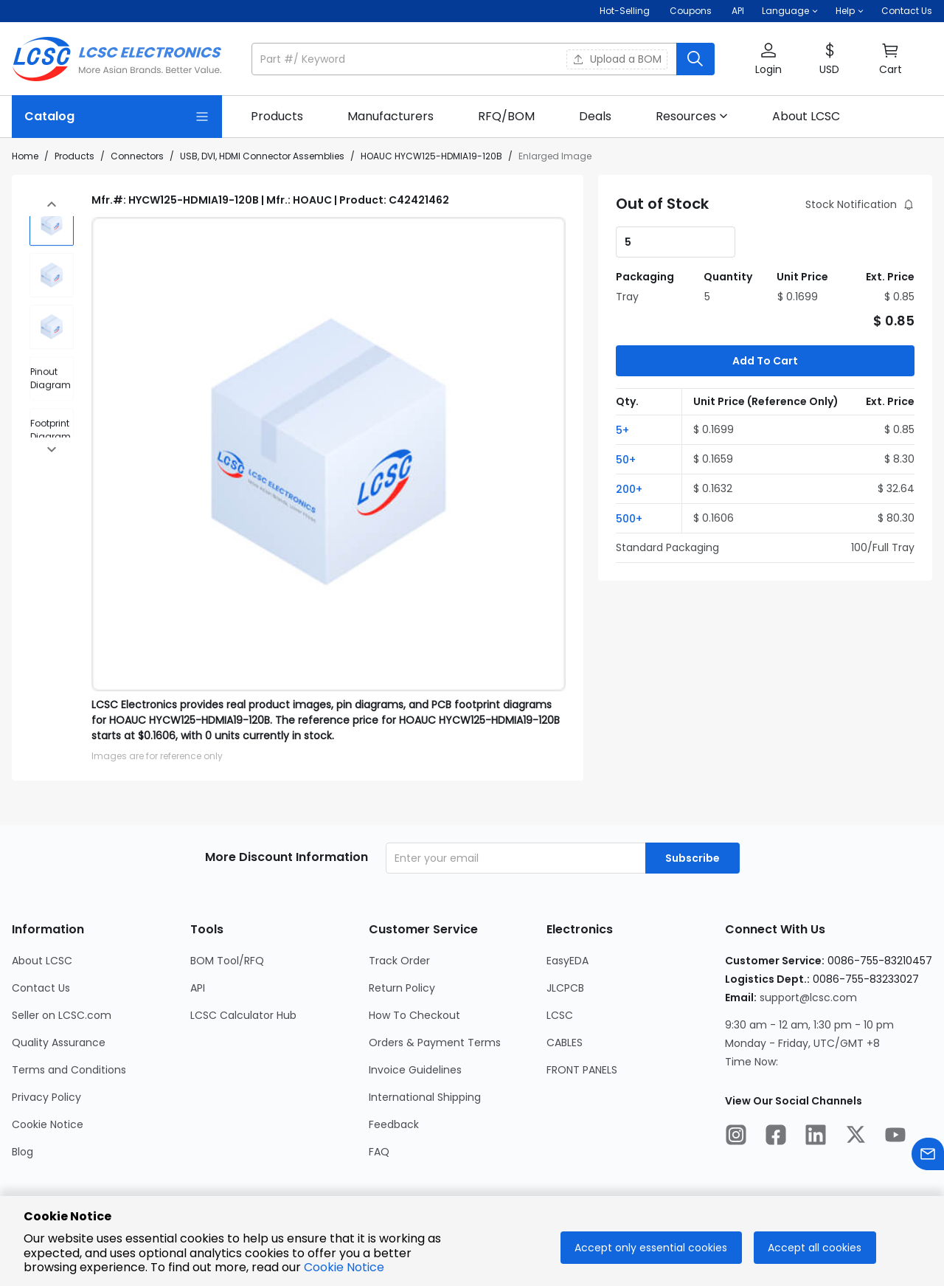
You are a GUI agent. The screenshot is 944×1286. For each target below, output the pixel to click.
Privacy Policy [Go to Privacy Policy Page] (46, 1097)
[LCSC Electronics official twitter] (855, 1137)
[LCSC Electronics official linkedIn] (816, 1137)
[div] (52, 370)
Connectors (137, 156)
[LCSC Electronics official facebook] (776, 1137)
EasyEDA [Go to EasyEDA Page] (567, 960)
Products (74, 156)
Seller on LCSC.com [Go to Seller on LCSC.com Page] (61, 1015)
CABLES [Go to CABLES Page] (564, 1042)
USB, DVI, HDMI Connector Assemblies (262, 156)
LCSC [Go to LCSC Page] (559, 1015)
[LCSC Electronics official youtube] (895, 1137)
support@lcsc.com (808, 997)
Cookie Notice (344, 1267)
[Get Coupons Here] (691, 11)
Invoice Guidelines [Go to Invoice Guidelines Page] (415, 1069)
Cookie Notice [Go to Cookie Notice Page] (47, 1124)
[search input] (465, 59)
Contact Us (906, 10)
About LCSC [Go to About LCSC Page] (42, 960)
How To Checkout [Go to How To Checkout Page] (414, 1015)
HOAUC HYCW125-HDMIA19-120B (431, 156)
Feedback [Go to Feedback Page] (394, 1124)
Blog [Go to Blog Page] (22, 1151)
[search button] (695, 59)
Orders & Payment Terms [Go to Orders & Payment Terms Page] (435, 1042)
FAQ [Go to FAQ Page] (379, 1151)
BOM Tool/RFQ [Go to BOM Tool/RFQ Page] (227, 960)
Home (25, 156)
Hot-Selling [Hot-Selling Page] (626, 10)
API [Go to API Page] (197, 988)
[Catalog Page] (117, 116)
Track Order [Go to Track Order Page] (399, 960)
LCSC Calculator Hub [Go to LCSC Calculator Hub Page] (243, 1015)
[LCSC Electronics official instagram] (736, 1137)
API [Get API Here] (738, 10)
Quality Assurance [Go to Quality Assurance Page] (58, 1042)
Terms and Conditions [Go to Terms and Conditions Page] (69, 1069)
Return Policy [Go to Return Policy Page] (402, 988)
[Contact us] (928, 1156)
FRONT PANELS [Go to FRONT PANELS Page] (581, 1069)
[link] (277, 116)
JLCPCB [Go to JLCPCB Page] (565, 988)
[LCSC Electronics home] (117, 59)
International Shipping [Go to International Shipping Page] (425, 1097)
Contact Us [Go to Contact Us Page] (41, 988)
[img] (52, 215)
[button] (790, 11)
